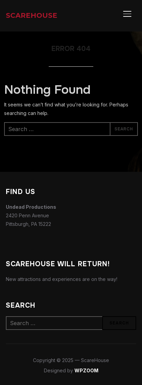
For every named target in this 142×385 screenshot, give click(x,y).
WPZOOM (86, 370)
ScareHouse (31, 15)
